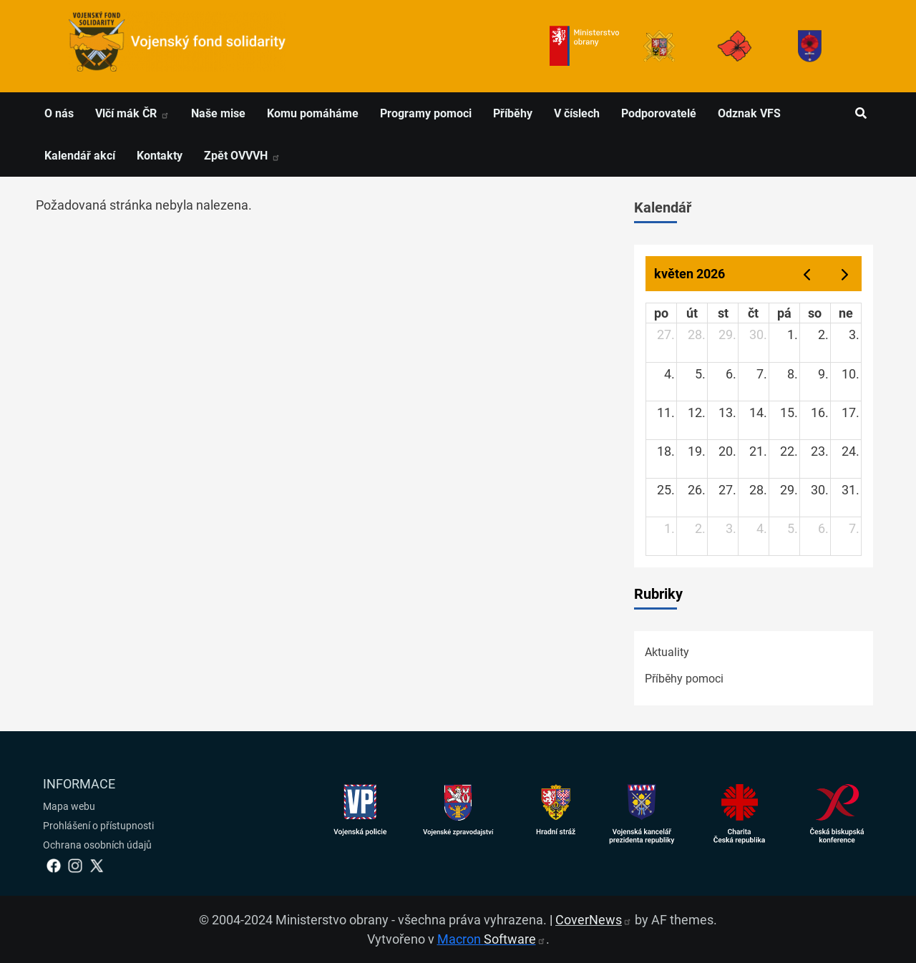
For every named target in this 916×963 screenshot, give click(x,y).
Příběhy (512, 113)
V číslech (577, 113)
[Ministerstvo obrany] (584, 46)
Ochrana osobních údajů (97, 845)
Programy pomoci (426, 113)
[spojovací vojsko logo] (177, 46)
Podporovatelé (658, 113)
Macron (491, 939)
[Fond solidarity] (809, 46)
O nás (59, 113)
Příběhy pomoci (684, 678)
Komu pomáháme (313, 113)
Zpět (242, 155)
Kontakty (159, 155)
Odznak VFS (749, 113)
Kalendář (662, 207)
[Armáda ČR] (659, 46)
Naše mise (218, 113)
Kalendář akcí (79, 155)
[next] (845, 273)
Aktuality (667, 652)
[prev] (806, 273)
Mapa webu (69, 806)
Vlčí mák (132, 113)
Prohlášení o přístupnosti (98, 825)
